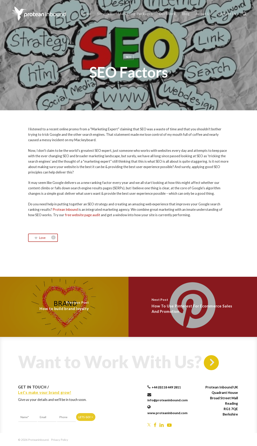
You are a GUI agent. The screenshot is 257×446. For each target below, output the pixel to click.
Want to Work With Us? (110, 361)
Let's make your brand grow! (44, 392)
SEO (128, 57)
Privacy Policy (59, 439)
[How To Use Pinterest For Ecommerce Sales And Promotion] (192, 307)
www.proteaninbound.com (167, 413)
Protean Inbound (65, 209)
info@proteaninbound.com (167, 400)
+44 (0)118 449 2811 (166, 387)
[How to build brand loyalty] (64, 307)
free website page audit (83, 215)
